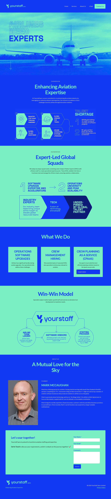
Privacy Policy (101, 487)
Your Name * (78, 437)
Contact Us (100, 6)
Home (66, 6)
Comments (77, 450)
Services (74, 6)
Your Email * (77, 443)
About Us (83, 6)
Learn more (82, 272)
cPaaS (91, 6)
